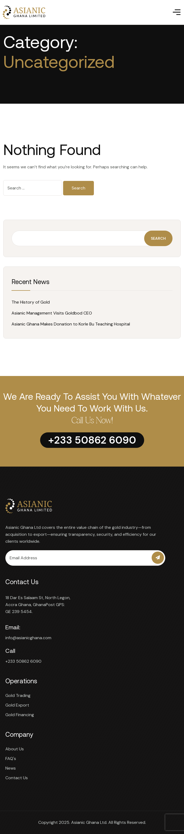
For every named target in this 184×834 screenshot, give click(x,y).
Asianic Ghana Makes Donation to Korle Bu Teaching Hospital (70, 324)
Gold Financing (19, 714)
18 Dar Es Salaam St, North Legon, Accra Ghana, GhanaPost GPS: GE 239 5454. (37, 604)
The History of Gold (30, 302)
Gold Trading (17, 695)
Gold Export (17, 705)
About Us (14, 749)
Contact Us (16, 778)
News (10, 768)
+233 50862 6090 (23, 661)
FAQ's (10, 758)
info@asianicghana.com (28, 638)
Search (158, 238)
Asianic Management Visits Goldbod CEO (51, 313)
